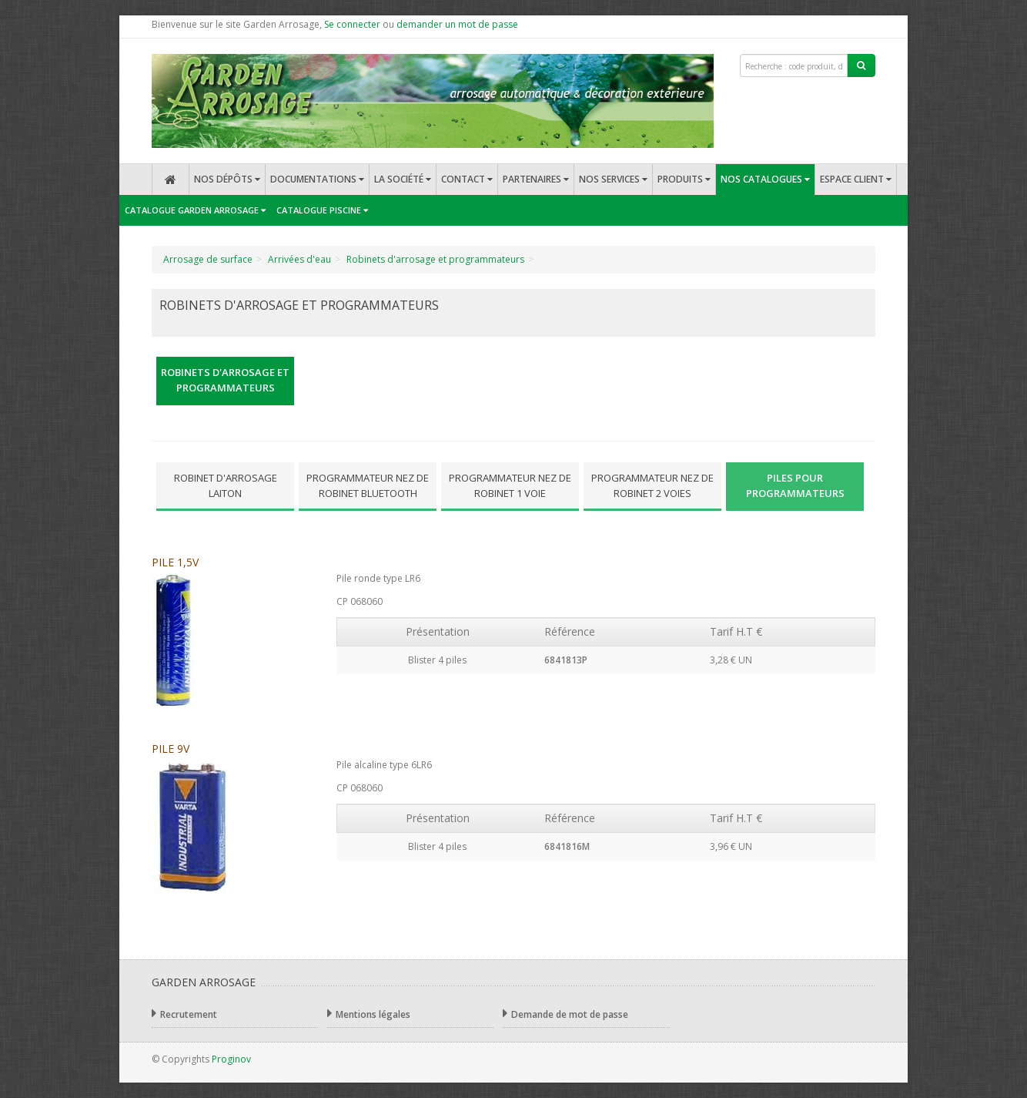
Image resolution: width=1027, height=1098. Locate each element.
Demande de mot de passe (565, 1013)
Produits (684, 179)
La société (402, 179)
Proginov (231, 1059)
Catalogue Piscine (322, 210)
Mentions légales (368, 1013)
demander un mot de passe (457, 24)
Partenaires (536, 179)
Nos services (613, 179)
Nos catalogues (765, 179)
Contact (467, 179)
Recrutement (184, 1013)
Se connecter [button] (352, 24)
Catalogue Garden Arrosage (195, 210)
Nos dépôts (227, 179)
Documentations (317, 179)
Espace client (856, 179)
